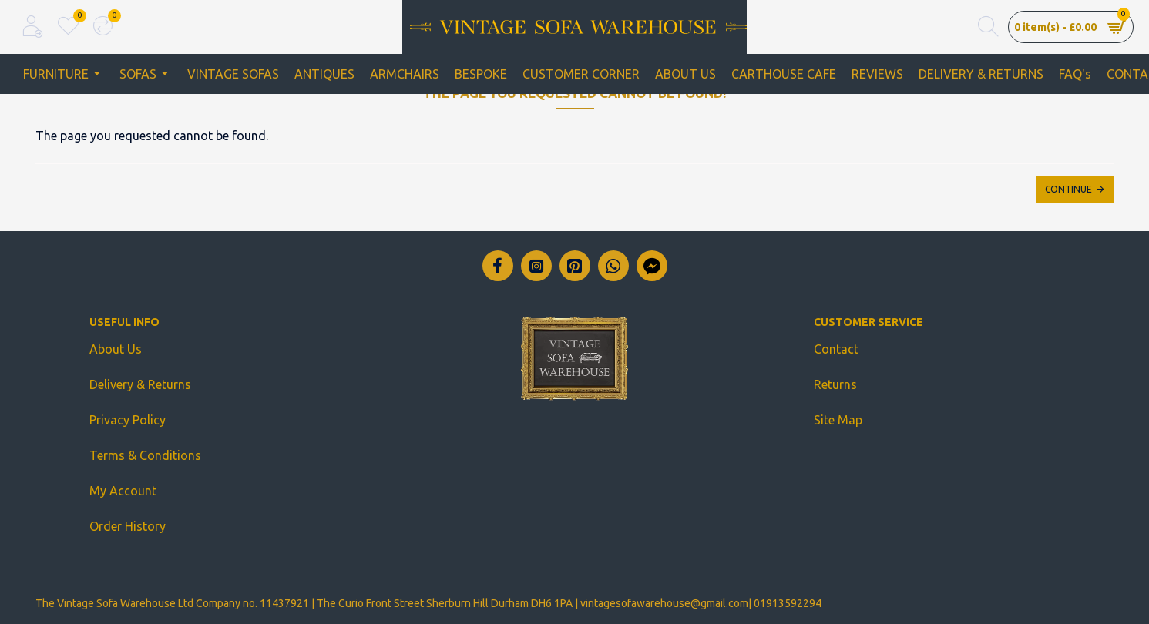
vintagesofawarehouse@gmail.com (664, 603)
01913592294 (787, 603)
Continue (1068, 189)
